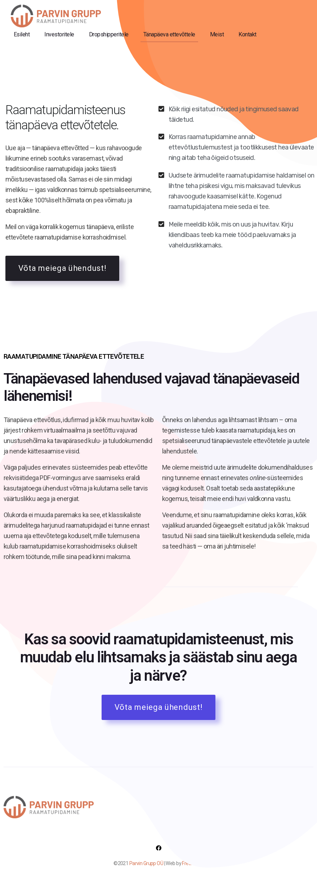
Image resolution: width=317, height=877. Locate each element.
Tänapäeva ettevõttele (169, 34)
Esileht (22, 34)
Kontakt (247, 34)
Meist (217, 34)
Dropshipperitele (109, 34)
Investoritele (59, 34)
